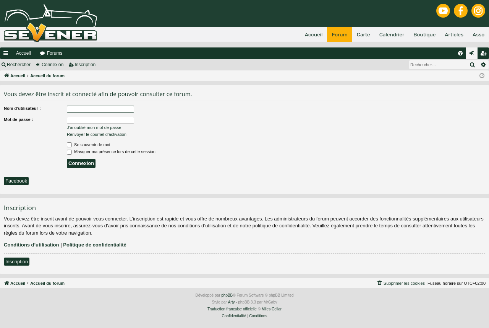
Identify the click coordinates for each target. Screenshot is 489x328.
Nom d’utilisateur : (22, 108)
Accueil (23, 53)
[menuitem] (460, 53)
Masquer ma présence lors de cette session (111, 151)
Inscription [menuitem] (485, 55)
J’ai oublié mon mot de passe (94, 127)
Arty (231, 302)
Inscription (85, 64)
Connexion (52, 64)
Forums (55, 53)
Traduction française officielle (232, 309)
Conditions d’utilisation (31, 245)
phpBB (227, 295)
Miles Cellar (272, 309)
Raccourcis (7, 55)
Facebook (16, 181)
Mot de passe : (18, 119)
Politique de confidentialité (94, 245)
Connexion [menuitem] (474, 55)
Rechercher (19, 64)
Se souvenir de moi (88, 144)
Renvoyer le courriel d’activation (96, 134)
